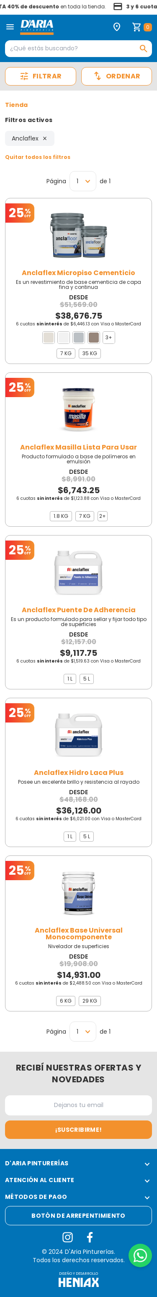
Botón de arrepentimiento (78, 1215)
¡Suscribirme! (78, 1129)
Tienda (16, 105)
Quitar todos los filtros (37, 157)
